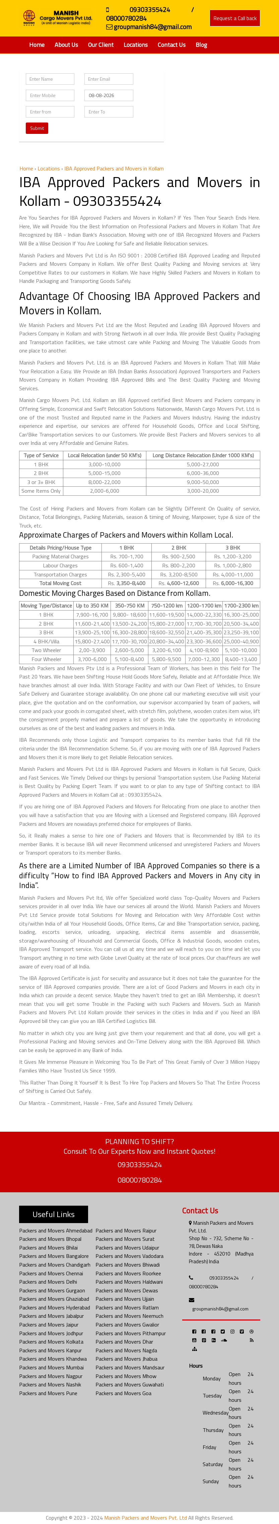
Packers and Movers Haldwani (129, 1282)
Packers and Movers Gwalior (127, 1324)
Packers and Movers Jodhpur (51, 1333)
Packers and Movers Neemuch (129, 1316)
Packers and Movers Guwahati (129, 1384)
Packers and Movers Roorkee (128, 1273)
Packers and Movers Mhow (125, 1376)
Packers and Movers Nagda (126, 1350)
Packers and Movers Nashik (50, 1384)
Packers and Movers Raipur (125, 1230)
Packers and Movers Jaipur (48, 1324)
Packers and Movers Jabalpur (51, 1316)
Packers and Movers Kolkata (51, 1342)
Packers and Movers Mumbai (51, 1367)
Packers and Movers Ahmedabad (55, 1230)
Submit (37, 128)
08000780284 (140, 1180)
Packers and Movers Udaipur (127, 1248)
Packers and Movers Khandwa (53, 1359)
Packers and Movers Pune (48, 1393)
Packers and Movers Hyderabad (54, 1307)
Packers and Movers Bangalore (54, 1256)
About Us (66, 44)
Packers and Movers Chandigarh (54, 1265)
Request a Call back (235, 18)
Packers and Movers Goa (123, 1393)
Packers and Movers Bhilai (48, 1248)
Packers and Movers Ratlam (127, 1307)
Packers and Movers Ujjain (124, 1299)
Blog (201, 44)
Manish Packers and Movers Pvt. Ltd (145, 1518)
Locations (136, 44)
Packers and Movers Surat (125, 1239)
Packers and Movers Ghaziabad (54, 1299)
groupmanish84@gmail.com (220, 1308)
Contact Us (172, 44)
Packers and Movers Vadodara (129, 1256)
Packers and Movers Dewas (126, 1290)
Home (37, 44)
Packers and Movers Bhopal (50, 1239)
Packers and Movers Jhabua (126, 1359)
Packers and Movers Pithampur (130, 1333)
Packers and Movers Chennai (51, 1273)
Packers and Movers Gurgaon (52, 1290)
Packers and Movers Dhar (124, 1342)
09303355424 (140, 1164)
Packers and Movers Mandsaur (129, 1367)
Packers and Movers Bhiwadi (127, 1265)
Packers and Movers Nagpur (50, 1376)
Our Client (101, 44)
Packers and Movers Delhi (48, 1282)
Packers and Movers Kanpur (50, 1350)
